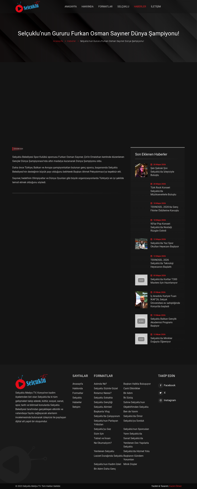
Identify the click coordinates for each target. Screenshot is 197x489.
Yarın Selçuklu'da (132, 433)
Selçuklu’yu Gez (102, 429)
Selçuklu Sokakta (103, 397)
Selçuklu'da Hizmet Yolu (136, 451)
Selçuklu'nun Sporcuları (136, 429)
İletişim (156, 6)
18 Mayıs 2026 (158, 203)
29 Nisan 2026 (158, 292)
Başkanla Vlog (102, 411)
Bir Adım (128, 393)
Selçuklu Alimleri (103, 406)
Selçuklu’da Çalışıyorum (107, 416)
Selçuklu (123, 6)
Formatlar (105, 6)
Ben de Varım (130, 411)
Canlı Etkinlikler (131, 388)
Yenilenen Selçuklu (104, 451)
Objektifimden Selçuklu (136, 406)
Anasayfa (71, 6)
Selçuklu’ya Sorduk (133, 420)
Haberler (140, 6)
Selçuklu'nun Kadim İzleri (107, 464)
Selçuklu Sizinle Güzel (106, 388)
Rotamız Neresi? (103, 393)
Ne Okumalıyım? (103, 442)
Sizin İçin (99, 433)
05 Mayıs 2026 (158, 275)
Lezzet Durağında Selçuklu (108, 455)
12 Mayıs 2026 (158, 239)
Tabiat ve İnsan (102, 438)
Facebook (166, 385)
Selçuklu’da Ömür (133, 416)
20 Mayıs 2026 (158, 164)
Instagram (167, 400)
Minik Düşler (130, 464)
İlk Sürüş (128, 397)
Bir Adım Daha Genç (105, 468)
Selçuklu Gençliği (103, 402)
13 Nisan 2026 (158, 334)
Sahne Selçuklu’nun (134, 402)
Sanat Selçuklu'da (133, 438)
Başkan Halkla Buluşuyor (137, 383)
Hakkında (88, 6)
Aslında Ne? (100, 383)
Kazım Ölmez (175, 486)
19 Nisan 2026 (158, 315)
